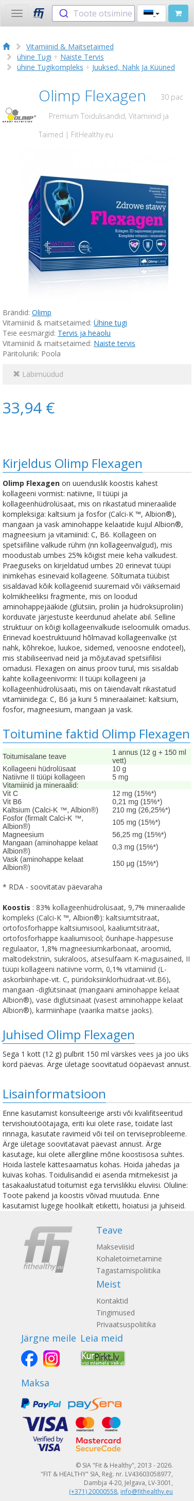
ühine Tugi (34, 57)
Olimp (41, 312)
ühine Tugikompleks (50, 67)
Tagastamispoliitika (128, 1270)
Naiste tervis (114, 343)
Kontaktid (112, 1301)
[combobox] (93, 13)
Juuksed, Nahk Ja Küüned (133, 67)
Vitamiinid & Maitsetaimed (70, 46)
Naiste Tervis (82, 57)
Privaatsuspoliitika (126, 1324)
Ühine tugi (110, 323)
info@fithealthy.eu (146, 1491)
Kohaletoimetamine (129, 1258)
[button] (151, 13)
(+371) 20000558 (93, 1491)
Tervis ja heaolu (84, 333)
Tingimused (115, 1312)
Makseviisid (115, 1247)
